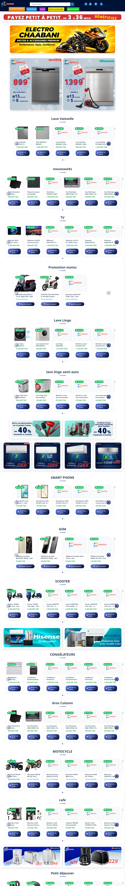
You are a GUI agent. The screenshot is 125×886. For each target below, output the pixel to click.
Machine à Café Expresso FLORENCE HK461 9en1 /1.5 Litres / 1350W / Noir (14, 824)
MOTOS (42, 9)
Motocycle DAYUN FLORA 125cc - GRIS (14, 775)
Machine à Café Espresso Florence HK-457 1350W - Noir (33, 824)
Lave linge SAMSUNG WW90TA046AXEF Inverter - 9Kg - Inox (62, 345)
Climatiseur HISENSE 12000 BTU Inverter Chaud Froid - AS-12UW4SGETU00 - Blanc (52, 193)
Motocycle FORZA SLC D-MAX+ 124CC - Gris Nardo (91, 775)
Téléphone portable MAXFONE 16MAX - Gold (24, 557)
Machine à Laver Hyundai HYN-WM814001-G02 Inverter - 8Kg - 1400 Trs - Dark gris (102, 345)
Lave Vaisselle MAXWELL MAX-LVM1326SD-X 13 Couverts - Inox (61, 143)
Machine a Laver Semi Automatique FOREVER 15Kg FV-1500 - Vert (62, 396)
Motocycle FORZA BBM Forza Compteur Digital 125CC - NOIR (72, 775)
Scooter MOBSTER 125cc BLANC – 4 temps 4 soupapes (72, 605)
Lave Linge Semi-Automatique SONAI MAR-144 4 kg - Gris (22, 396)
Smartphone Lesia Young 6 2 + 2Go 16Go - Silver (22, 502)
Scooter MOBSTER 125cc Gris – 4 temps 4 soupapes (110, 605)
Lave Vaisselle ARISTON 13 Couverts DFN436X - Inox (22, 143)
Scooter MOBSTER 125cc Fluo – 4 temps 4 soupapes (52, 605)
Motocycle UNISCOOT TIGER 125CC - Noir (73, 295)
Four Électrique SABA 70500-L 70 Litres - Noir (110, 727)
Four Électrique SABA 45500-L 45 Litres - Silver (110, 193)
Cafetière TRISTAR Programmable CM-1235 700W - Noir (72, 824)
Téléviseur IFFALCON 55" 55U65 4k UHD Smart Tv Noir (51, 241)
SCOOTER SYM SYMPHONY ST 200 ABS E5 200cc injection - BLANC (50, 295)
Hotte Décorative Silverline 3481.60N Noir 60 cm (14, 193)
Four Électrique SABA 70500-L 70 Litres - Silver (90, 727)
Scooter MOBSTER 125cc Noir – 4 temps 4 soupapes (91, 605)
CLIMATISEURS (31, 9)
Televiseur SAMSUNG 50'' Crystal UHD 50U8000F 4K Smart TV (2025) (109, 241)
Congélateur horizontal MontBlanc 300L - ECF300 (14, 678)
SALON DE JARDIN (73, 9)
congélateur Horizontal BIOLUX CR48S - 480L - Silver (90, 678)
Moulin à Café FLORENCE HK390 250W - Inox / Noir (91, 824)
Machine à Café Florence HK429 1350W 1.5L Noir (52, 824)
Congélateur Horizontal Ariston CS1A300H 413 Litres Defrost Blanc (110, 678)
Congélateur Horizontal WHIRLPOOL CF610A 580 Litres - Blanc (52, 678)
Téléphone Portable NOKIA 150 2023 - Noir (98, 557)
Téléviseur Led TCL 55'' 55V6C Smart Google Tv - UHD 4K (72, 241)
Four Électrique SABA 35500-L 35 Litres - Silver (71, 193)
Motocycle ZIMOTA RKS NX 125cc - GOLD (33, 775)
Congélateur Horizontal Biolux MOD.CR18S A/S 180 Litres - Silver (33, 678)
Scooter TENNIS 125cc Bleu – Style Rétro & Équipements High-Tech (33, 605)
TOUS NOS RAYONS (17, 8)
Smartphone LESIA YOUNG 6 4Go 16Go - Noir (62, 502)
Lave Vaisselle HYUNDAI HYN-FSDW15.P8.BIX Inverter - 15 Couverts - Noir (100, 143)
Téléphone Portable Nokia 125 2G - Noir (75, 557)
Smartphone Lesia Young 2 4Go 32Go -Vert (102, 502)
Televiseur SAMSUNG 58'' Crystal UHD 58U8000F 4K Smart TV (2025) (90, 241)
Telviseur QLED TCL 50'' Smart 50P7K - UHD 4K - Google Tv (14, 241)
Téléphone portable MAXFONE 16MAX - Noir (49, 557)
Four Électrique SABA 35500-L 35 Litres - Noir (90, 193)
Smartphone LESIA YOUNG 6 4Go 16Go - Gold (42, 502)
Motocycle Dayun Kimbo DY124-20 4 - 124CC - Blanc (52, 775)
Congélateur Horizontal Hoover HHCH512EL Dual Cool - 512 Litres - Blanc (72, 678)
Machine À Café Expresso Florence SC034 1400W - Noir (110, 824)
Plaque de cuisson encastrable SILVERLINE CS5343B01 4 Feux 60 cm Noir (33, 193)
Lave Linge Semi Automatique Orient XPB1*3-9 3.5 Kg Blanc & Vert (42, 396)
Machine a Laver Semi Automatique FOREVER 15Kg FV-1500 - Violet (82, 396)
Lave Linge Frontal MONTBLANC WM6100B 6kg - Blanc (42, 345)
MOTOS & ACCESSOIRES (56, 9)
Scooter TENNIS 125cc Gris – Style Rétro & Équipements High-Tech (14, 605)
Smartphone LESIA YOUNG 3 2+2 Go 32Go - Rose (82, 502)
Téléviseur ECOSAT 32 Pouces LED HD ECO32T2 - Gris (33, 241)
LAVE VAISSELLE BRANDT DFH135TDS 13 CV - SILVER (42, 143)
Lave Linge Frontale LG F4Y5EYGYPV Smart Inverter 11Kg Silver (22, 345)
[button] (62, 159)
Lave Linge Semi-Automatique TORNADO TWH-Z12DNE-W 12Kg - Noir (101, 396)
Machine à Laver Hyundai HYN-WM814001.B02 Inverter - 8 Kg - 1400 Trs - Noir (81, 345)
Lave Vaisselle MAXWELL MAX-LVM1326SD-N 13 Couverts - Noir (81, 143)
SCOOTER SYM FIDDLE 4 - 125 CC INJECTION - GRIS (24, 295)
